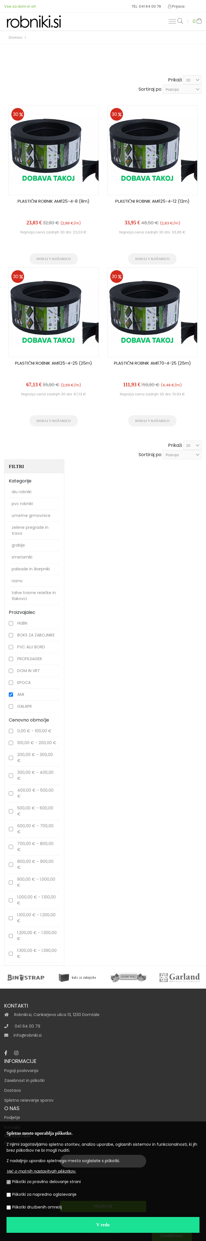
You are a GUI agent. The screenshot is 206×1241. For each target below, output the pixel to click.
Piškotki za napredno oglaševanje (42, 1194)
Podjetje (12, 1117)
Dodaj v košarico (54, 259)
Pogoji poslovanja (21, 1070)
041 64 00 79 (27, 1026)
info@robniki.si (28, 1035)
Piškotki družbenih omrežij (34, 1207)
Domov (15, 37)
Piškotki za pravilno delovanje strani (44, 1181)
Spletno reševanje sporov (29, 1100)
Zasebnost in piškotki (24, 1080)
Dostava (12, 1090)
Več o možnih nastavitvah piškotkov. (41, 1171)
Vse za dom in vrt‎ (20, 6)
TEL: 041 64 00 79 (146, 6)
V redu (103, 1224)
